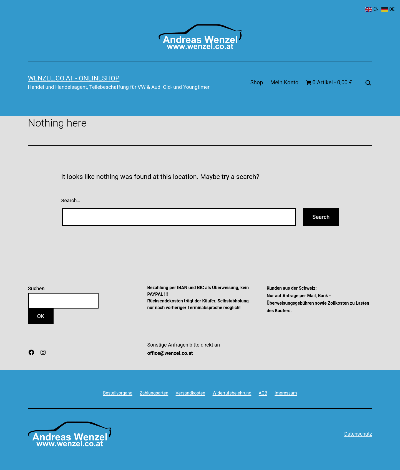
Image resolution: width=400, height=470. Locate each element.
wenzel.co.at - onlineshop (74, 78)
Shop (256, 82)
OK (40, 316)
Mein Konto (284, 82)
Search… (70, 200)
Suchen (36, 288)
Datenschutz (358, 434)
